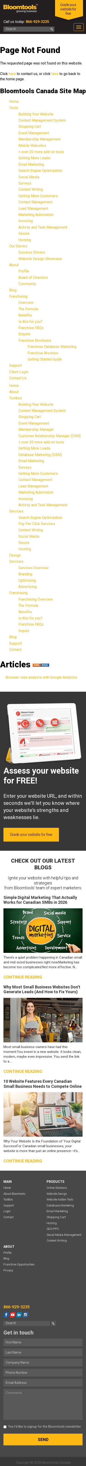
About (14, 265)
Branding (25, 574)
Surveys (24, 183)
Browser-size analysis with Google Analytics (41, 677)
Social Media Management (64, 1235)
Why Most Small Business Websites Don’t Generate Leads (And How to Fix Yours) (41, 989)
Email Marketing (31, 164)
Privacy (8, 1270)
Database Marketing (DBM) (40, 455)
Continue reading (22, 977)
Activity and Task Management (42, 227)
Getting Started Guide (45, 359)
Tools (13, 108)
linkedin (19, 1315)
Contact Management (35, 202)
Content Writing (30, 189)
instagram (25, 1315)
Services (16, 511)
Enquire (24, 334)
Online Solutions (57, 1187)
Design (15, 555)
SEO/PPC (53, 1229)
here (12, 74)
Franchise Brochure (43, 353)
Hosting (24, 240)
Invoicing (25, 221)
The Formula (28, 309)
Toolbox (15, 398)
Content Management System (42, 120)
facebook (6, 1315)
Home (14, 101)
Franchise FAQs (31, 328)
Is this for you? (30, 321)
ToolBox (8, 1199)
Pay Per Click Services (36, 524)
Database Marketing (60, 1205)
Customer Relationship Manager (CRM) (49, 436)
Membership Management (39, 139)
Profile (23, 271)
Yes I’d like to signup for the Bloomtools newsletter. (42, 1426)
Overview (25, 302)
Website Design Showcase (40, 259)
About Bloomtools (14, 1193)
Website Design (57, 1193)
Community (27, 284)
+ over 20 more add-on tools (41, 152)
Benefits (25, 315)
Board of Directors (33, 277)
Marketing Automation (35, 215)
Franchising (18, 296)
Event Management (33, 133)
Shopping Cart (29, 126)
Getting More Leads (34, 158)
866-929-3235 (37, 22)
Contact (15, 649)
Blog (13, 290)
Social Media (28, 177)
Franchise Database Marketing (52, 346)
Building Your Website (35, 114)
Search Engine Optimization (40, 170)
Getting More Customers (38, 196)
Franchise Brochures (34, 340)
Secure (24, 233)
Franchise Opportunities (19, 1264)
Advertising (27, 587)
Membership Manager (36, 429)
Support (15, 365)
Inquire (23, 631)
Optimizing (27, 580)
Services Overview (33, 568)
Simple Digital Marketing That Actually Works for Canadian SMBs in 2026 (40, 900)
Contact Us (18, 378)
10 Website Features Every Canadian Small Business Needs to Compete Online (42, 1084)
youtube (12, 1315)
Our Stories (18, 246)
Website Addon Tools (60, 1199)
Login (7, 1211)
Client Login (18, 372)
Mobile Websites (32, 145)
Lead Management (33, 208)
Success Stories (31, 252)
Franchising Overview (35, 599)
